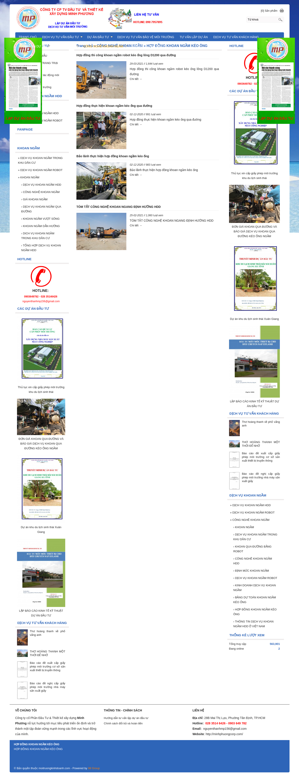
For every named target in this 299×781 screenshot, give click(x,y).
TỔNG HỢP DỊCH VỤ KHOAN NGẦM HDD (41, 248)
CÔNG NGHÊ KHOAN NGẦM (250, 519)
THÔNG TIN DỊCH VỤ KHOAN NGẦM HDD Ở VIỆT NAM (253, 624)
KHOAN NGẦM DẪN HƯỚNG (40, 226)
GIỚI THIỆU (157, 46)
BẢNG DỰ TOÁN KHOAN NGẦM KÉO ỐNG (254, 600)
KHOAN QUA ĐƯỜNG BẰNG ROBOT (252, 549)
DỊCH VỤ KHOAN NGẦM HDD (250, 505)
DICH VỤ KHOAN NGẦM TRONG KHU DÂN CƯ (37, 236)
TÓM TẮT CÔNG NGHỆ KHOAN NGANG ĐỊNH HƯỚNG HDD (118, 206)
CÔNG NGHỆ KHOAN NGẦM (40, 192)
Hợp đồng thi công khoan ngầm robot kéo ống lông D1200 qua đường (126, 55)
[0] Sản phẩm (269, 10)
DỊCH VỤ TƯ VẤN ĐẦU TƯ (62, 37)
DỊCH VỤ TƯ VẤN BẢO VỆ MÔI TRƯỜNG (145, 37)
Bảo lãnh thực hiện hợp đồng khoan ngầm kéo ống (112, 156)
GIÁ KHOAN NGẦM (34, 199)
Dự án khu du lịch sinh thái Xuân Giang (254, 318)
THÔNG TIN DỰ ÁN (34, 46)
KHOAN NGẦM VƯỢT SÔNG (40, 218)
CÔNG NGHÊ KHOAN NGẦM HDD (252, 561)
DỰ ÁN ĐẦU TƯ (100, 37)
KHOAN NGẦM (243, 527)
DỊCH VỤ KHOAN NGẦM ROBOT (252, 512)
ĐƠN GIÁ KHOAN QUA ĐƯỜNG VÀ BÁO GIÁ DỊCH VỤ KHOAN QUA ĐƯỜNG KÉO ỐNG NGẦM (254, 231)
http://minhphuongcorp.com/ (224, 734)
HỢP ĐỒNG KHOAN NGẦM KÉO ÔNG (255, 612)
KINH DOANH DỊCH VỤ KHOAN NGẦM (254, 588)
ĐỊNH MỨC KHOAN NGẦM (251, 570)
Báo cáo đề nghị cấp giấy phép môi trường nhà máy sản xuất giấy (261, 477)
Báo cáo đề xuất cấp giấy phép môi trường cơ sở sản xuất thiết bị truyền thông (261, 457)
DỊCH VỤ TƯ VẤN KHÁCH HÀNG (236, 37)
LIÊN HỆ (137, 46)
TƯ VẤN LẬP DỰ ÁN (194, 37)
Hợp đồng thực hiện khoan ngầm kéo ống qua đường (114, 105)
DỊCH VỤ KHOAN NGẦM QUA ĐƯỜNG (41, 209)
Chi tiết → (136, 79)
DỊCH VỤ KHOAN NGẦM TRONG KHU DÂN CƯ (255, 537)
